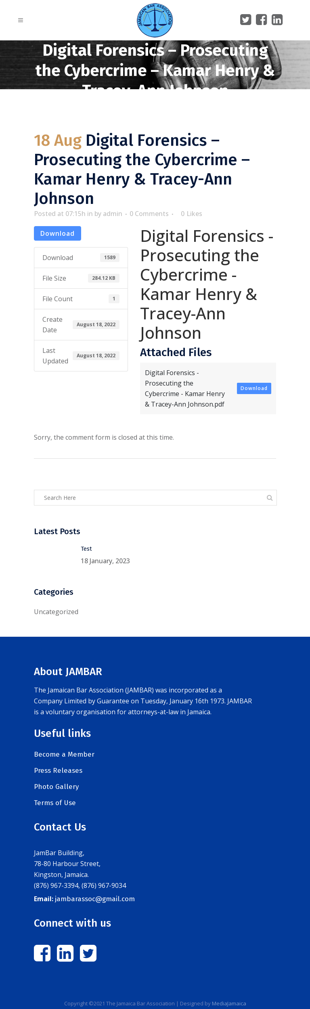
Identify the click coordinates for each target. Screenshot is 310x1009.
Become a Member (64, 754)
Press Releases (58, 770)
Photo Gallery (56, 786)
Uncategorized (56, 611)
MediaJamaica (229, 1003)
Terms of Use (55, 803)
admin (112, 213)
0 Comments (149, 213)
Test (86, 548)
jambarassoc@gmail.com (95, 899)
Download (57, 233)
